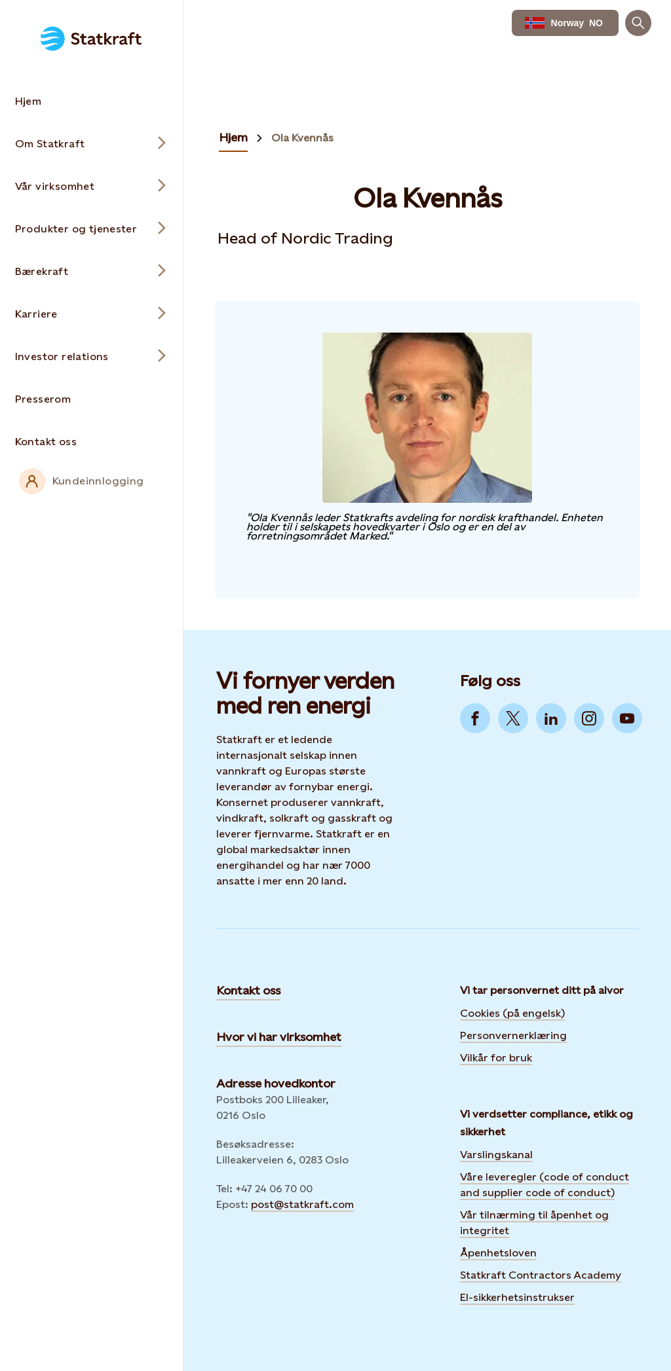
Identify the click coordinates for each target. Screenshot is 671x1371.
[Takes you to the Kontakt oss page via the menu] (91, 442)
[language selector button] (565, 23)
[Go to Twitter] (513, 718)
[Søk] (638, 23)
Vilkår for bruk (496, 1057)
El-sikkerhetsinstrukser (517, 1297)
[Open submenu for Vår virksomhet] (91, 186)
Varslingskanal (496, 1154)
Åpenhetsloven (498, 1253)
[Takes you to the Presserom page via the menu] (91, 399)
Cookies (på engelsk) (512, 1013)
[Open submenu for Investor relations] (91, 356)
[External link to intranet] (91, 481)
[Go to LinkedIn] (551, 718)
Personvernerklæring (513, 1035)
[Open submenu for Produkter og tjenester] (91, 229)
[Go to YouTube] (627, 718)
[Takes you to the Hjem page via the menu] (91, 101)
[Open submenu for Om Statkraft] (91, 144)
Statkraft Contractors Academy (540, 1275)
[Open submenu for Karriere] (91, 314)
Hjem (233, 137)
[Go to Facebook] (475, 718)
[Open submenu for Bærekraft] (91, 271)
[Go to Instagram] (589, 718)
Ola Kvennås (302, 138)
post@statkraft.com (302, 1204)
